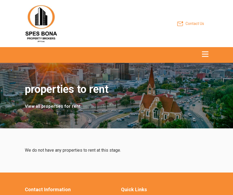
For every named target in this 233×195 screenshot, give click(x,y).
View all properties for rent (52, 106)
